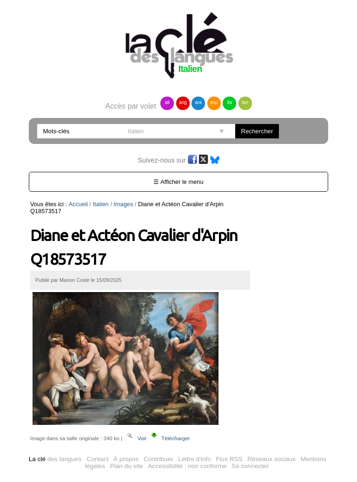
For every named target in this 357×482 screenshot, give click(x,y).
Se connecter (250, 465)
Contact (98, 459)
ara (198, 102)
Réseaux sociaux (271, 459)
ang (183, 102)
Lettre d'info (194, 459)
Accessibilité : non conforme (187, 465)
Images (123, 204)
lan (245, 102)
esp (214, 102)
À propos (126, 459)
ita (229, 102)
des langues (55, 459)
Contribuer (158, 459)
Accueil (78, 204)
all (167, 102)
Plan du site (126, 465)
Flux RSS (229, 459)
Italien (100, 204)
